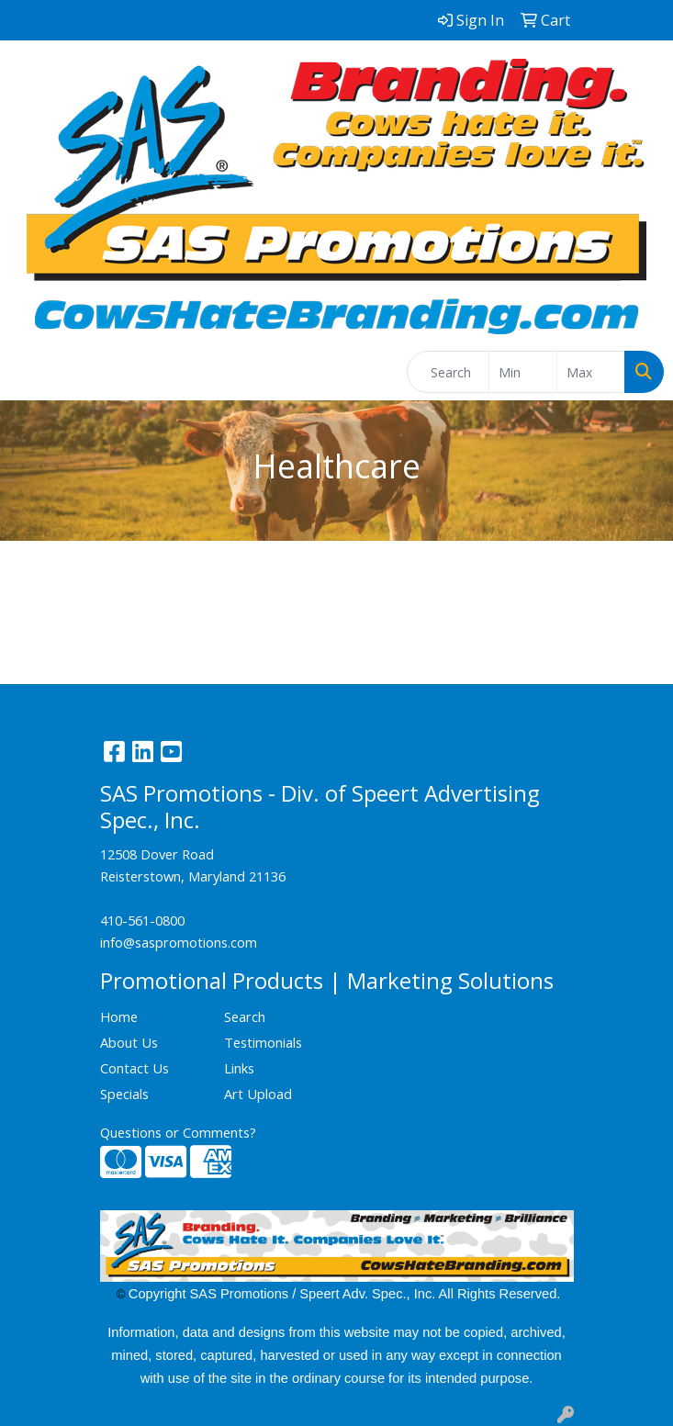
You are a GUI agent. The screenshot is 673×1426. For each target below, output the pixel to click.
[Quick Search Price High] (590, 372)
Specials (124, 1093)
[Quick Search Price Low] (522, 372)
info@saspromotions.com (178, 942)
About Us (129, 1042)
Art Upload (258, 1093)
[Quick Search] (448, 372)
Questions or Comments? (178, 1132)
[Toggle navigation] (28, 372)
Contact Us (134, 1068)
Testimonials (263, 1042)
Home (119, 1016)
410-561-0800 (142, 920)
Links (239, 1068)
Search (244, 1016)
